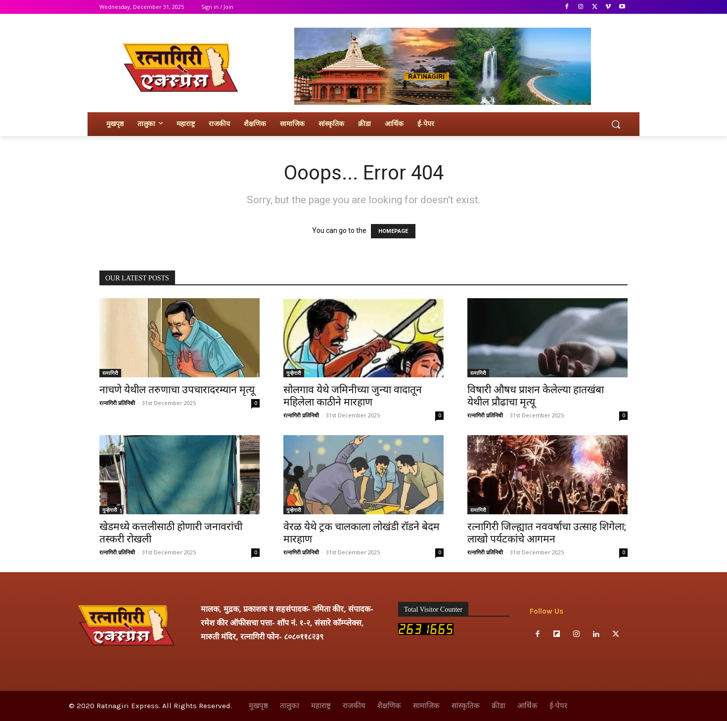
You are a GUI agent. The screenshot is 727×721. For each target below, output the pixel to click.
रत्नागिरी (110, 372)
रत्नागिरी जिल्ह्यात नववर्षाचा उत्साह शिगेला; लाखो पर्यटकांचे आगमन (546, 533)
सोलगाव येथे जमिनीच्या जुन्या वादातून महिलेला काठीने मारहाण (352, 396)
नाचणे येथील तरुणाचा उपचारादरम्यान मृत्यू (177, 390)
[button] (616, 124)
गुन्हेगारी (293, 372)
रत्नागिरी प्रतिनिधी (117, 402)
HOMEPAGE (393, 231)
